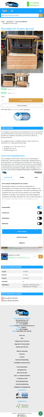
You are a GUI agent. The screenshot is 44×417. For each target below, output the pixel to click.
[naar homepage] (12, 4)
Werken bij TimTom (22, 347)
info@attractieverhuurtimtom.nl (24, 325)
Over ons (22, 335)
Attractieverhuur (22, 367)
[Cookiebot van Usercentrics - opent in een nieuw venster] (34, 172)
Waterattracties (22, 372)
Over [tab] (36, 177)
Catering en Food (22, 378)
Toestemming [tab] (8, 177)
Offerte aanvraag (22, 351)
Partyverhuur (9, 21)
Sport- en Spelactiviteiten (22, 375)
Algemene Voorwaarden (22, 344)
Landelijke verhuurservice (22, 362)
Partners (22, 354)
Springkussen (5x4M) (14, 255)
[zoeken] (41, 15)
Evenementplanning (22, 384)
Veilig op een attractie (22, 341)
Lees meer (27, 109)
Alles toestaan (22, 231)
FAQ (22, 338)
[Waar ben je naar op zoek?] (20, 15)
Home (2, 21)
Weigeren (22, 243)
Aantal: (3, 96)
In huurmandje (26, 100)
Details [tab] (22, 177)
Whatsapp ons (33, 5)
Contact (22, 357)
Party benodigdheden (21, 21)
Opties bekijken (22, 105)
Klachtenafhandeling (22, 360)
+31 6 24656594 (33, 3)
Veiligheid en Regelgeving (22, 387)
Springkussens (22, 370)
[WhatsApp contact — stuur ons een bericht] (40, 413)
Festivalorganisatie (22, 381)
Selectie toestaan (22, 237)
